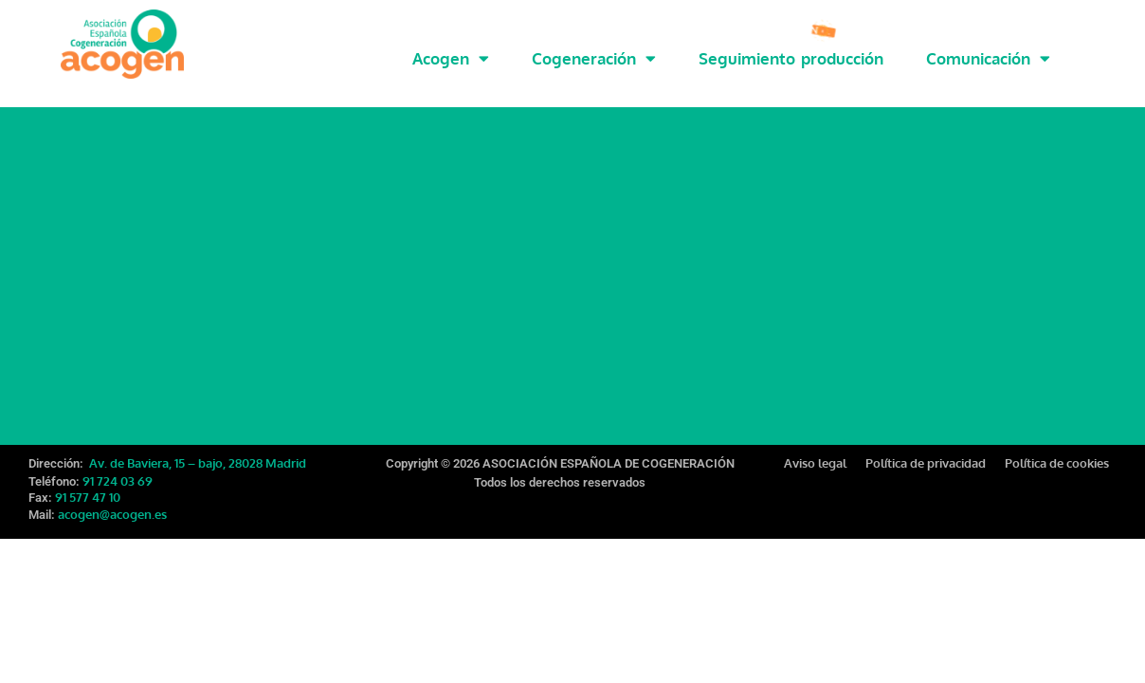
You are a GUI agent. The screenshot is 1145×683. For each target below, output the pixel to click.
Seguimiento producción (791, 58)
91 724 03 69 (117, 468)
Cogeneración (594, 58)
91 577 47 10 (87, 484)
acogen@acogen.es (112, 501)
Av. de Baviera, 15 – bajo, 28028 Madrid (196, 450)
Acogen (450, 58)
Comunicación (988, 58)
